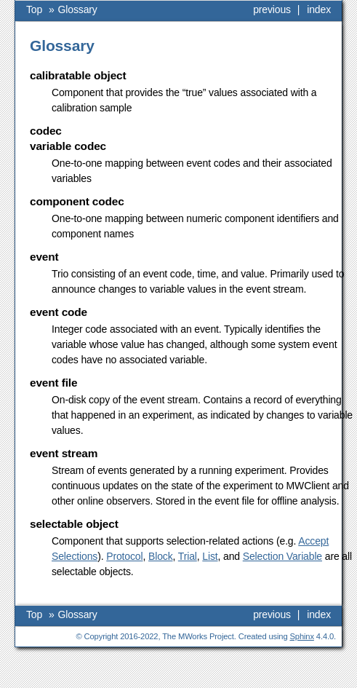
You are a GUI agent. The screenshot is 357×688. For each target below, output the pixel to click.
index (319, 9)
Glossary (77, 9)
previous (272, 9)
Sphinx (302, 636)
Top (34, 9)
